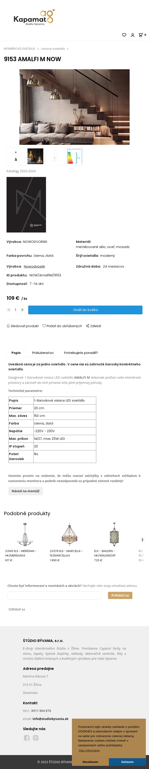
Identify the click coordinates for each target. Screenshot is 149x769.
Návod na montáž (25, 491)
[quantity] (15, 310)
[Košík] (144, 35)
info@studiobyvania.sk (50, 719)
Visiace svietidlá (53, 49)
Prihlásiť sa (120, 595)
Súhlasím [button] (127, 762)
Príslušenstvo (43, 353)
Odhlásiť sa (17, 609)
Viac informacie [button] (89, 750)
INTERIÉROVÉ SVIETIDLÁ (19, 49)
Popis (16, 353)
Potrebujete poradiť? (81, 353)
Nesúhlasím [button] (90, 762)
